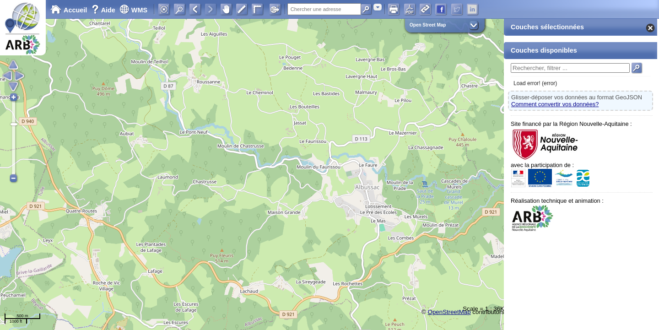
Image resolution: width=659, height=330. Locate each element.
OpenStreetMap (449, 311)
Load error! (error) (535, 83)
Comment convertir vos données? (555, 104)
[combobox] (377, 7)
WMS (133, 10)
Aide (104, 10)
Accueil (68, 10)
